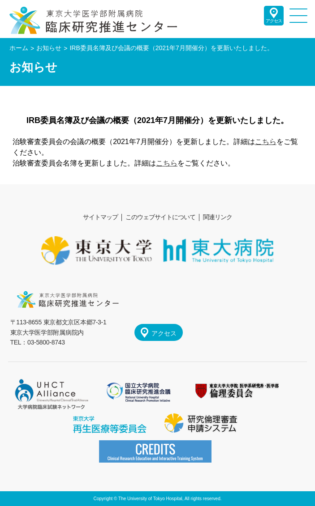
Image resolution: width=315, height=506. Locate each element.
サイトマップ (100, 217)
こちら (265, 141)
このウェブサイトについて (160, 217)
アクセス (274, 20)
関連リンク (217, 217)
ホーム (18, 47)
